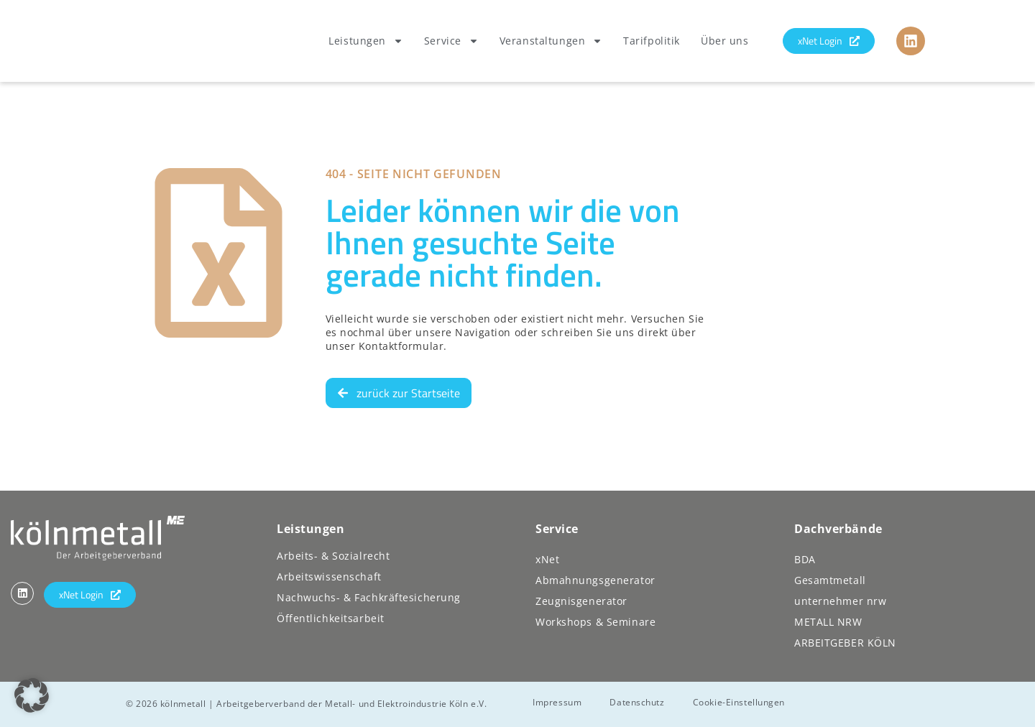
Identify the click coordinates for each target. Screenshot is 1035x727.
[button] (31, 695)
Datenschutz (638, 701)
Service (451, 41)
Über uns (724, 40)
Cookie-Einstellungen (740, 701)
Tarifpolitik (651, 40)
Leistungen (365, 41)
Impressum (557, 701)
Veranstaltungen (551, 41)
